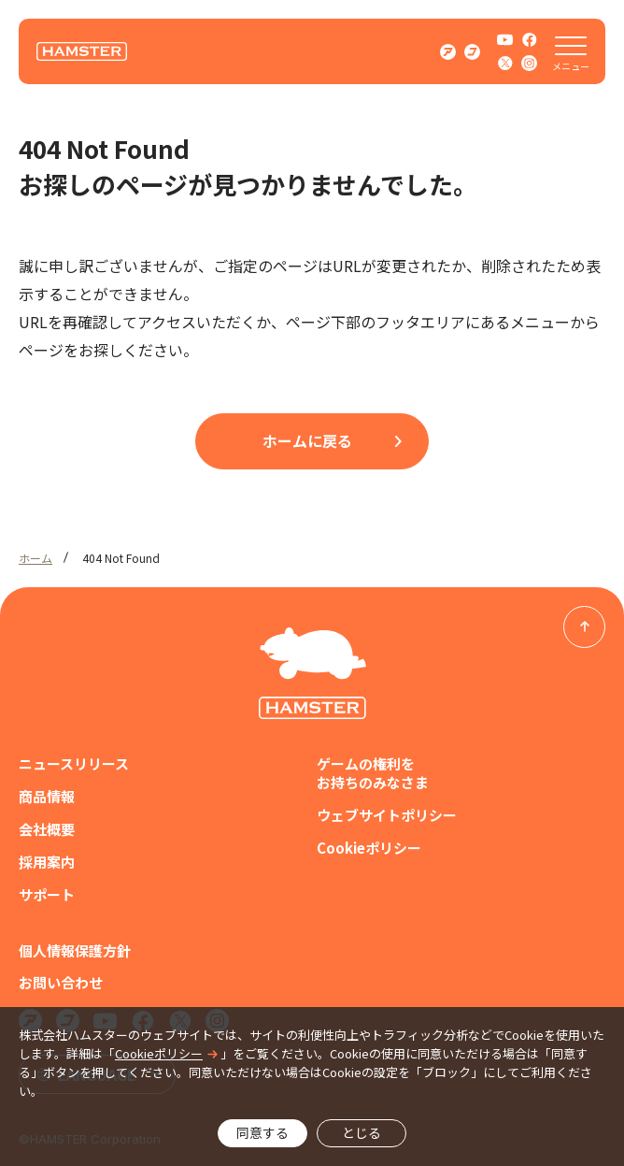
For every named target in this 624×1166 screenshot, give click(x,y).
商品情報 (47, 796)
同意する (262, 1132)
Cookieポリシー (369, 848)
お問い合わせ (61, 982)
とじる (361, 1132)
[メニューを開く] (570, 51)
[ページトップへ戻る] (584, 627)
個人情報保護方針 (75, 951)
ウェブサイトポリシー (387, 815)
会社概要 (47, 829)
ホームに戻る (307, 440)
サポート (47, 894)
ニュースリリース (74, 764)
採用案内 (47, 862)
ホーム (35, 558)
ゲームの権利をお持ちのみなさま (373, 773)
